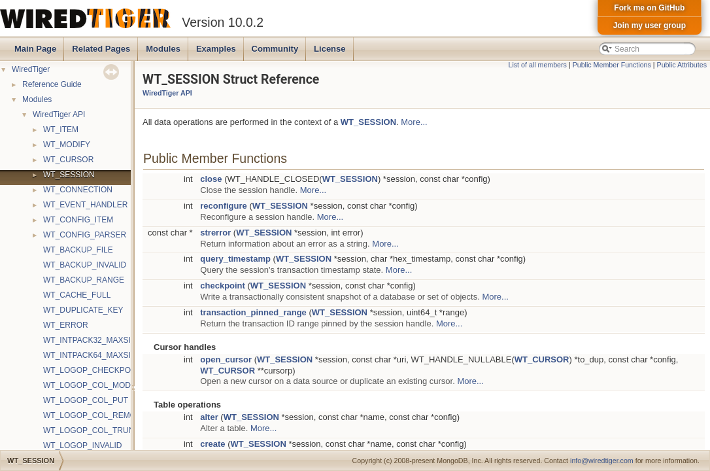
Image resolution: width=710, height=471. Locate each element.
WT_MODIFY (66, 144)
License (329, 49)
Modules (163, 49)
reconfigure (223, 206)
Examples (216, 49)
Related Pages (101, 49)
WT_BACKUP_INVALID (84, 265)
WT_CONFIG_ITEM (78, 219)
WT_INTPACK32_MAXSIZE (92, 340)
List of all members (538, 65)
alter (209, 417)
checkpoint (222, 285)
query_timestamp (235, 259)
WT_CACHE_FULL (76, 295)
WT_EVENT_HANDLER (85, 204)
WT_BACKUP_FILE (78, 249)
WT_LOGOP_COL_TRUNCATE (98, 430)
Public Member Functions (612, 65)
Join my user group (649, 25)
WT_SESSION (69, 174)
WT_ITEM (60, 129)
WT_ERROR (65, 325)
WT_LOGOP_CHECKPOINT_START (108, 370)
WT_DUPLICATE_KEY (83, 310)
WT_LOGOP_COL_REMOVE (94, 415)
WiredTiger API (59, 114)
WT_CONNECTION (77, 189)
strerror (215, 232)
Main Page (35, 49)
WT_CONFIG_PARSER (84, 234)
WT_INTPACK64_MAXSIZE (92, 355)
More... (414, 122)
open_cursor (226, 359)
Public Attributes (682, 65)
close (211, 179)
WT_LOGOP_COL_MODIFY (93, 385)
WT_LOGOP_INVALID (82, 445)
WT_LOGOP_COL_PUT (85, 400)
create (212, 444)
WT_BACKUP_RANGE (83, 280)
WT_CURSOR (68, 159)
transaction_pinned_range (253, 312)
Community (275, 49)
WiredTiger (31, 69)
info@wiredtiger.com (602, 460)
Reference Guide (52, 84)
